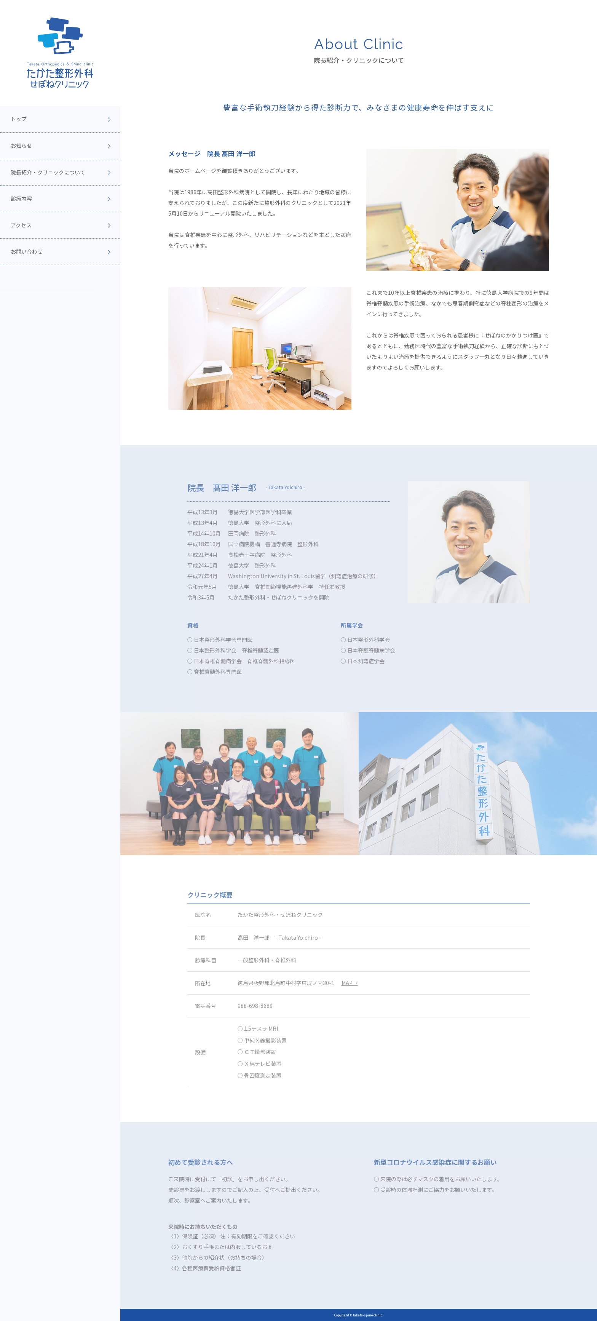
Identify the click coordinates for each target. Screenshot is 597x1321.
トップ (19, 119)
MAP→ (350, 983)
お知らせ (21, 145)
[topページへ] (60, 53)
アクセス (21, 225)
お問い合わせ (27, 251)
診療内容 (21, 198)
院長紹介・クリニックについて (48, 172)
